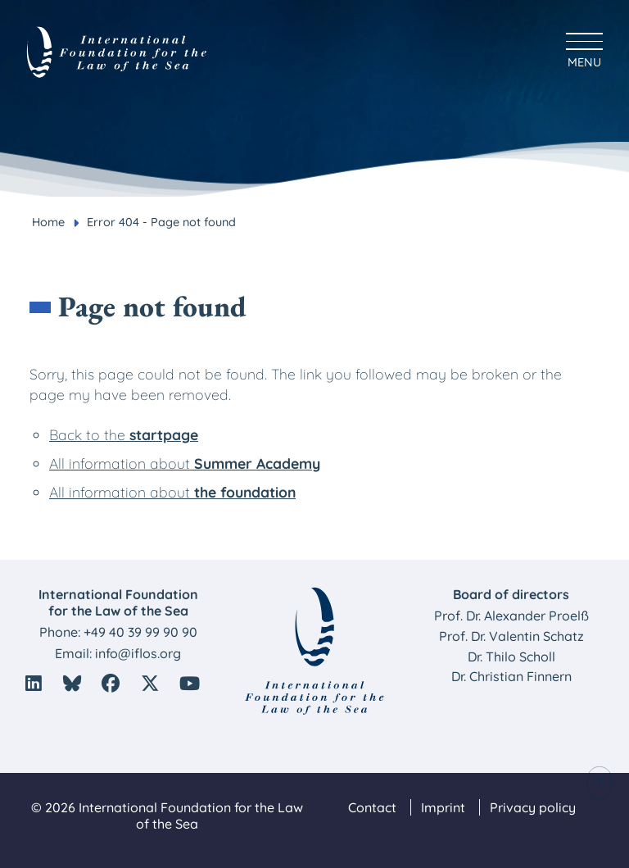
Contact (372, 807)
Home (48, 222)
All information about (184, 463)
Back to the (123, 434)
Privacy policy (533, 807)
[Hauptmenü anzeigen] (584, 48)
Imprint (443, 807)
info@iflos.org (138, 653)
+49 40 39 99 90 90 (140, 632)
